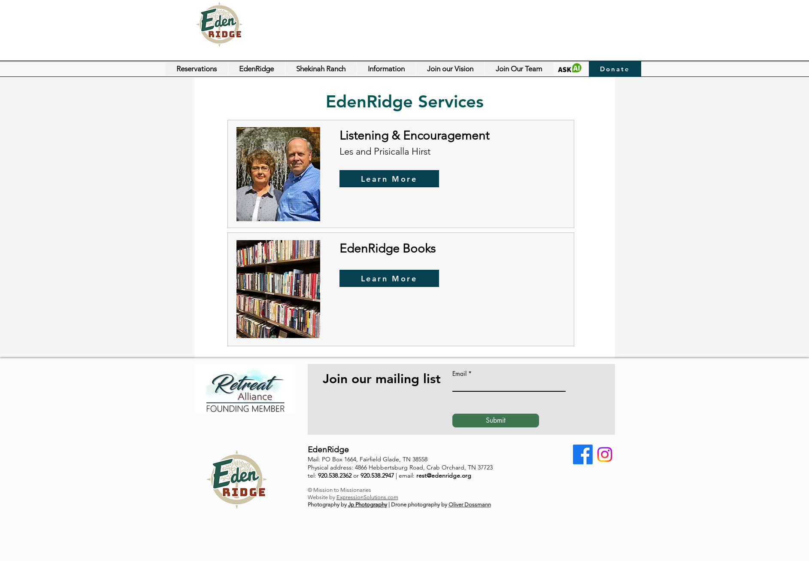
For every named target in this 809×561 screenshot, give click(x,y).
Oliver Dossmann (469, 504)
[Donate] (615, 69)
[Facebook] (583, 454)
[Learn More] (389, 178)
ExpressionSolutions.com (367, 497)
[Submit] (495, 420)
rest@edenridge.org (443, 475)
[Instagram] (605, 454)
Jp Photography (367, 504)
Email (459, 374)
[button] (256, 68)
